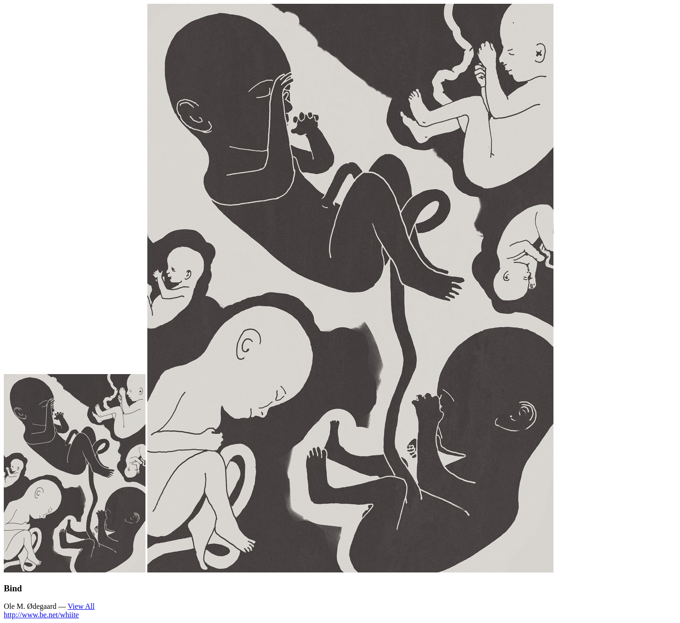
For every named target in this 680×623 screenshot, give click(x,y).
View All (81, 606)
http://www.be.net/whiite (41, 615)
